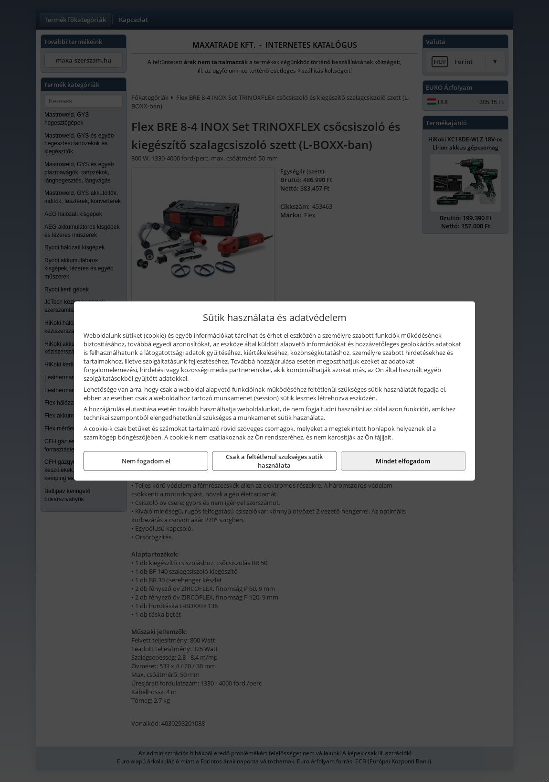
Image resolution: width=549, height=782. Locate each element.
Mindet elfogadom (403, 461)
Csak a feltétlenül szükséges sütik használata (274, 461)
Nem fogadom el (146, 461)
